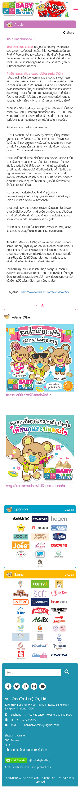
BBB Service (12, 740)
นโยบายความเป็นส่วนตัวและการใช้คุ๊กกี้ (26, 749)
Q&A (8, 745)
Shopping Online (15, 735)
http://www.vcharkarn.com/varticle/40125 (45, 292)
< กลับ (40, 305)
